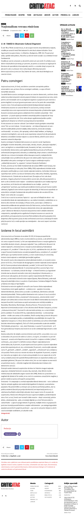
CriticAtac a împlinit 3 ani (10, 456)
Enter (63, 38)
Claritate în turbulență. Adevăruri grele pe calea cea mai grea (67, 84)
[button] (79, 6)
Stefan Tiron (69, 67)
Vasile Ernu (67, 494)
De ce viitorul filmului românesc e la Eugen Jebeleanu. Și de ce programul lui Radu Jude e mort (68, 32)
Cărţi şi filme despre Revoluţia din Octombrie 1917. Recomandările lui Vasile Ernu (70, 489)
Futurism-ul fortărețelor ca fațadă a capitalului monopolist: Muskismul (68, 62)
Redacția (6, 30)
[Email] (19, 434)
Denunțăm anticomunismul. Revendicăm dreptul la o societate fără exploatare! (68, 73)
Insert (3, 24)
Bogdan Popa (70, 39)
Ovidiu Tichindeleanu (67, 89)
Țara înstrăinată (51, 456)
